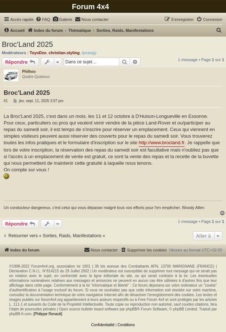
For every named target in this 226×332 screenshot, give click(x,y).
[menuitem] (43, 19)
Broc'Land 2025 (27, 44)
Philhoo (29, 72)
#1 (6, 101)
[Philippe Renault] (47, 314)
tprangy (89, 53)
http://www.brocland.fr (162, 142)
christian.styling (64, 53)
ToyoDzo (38, 53)
